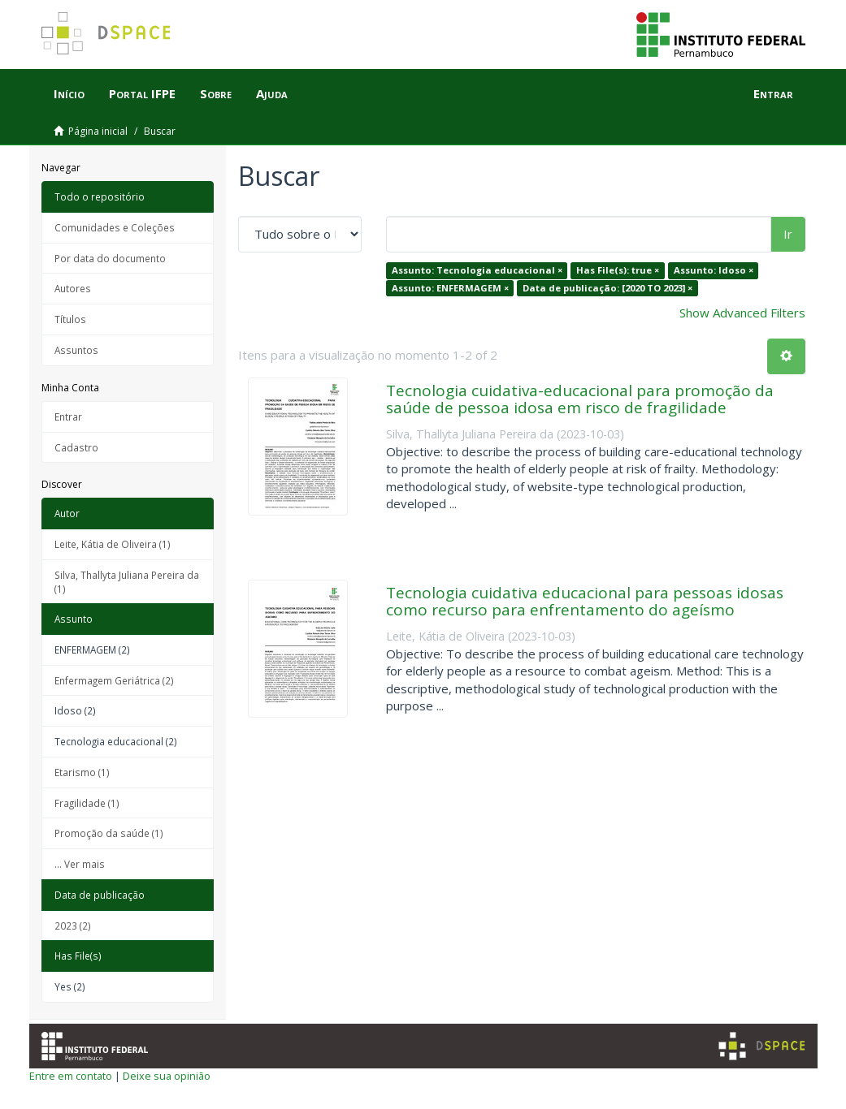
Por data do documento (110, 258)
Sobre (216, 93)
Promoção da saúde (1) (108, 832)
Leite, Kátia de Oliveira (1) (112, 543)
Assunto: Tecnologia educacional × (477, 270)
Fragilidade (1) (86, 802)
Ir (787, 234)
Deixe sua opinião (166, 1075)
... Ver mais (79, 863)
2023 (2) (72, 925)
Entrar (68, 416)
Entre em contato (70, 1075)
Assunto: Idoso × (713, 270)
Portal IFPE (142, 93)
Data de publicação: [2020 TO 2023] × (607, 288)
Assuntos (76, 349)
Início (69, 93)
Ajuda (272, 93)
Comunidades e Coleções (114, 227)
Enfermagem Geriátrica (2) (114, 680)
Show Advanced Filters (742, 312)
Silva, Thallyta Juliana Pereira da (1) (126, 581)
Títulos (70, 319)
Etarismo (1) (82, 772)
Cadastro (76, 447)
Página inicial (98, 131)
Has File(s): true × (617, 270)
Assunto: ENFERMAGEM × (450, 288)
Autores (72, 288)
